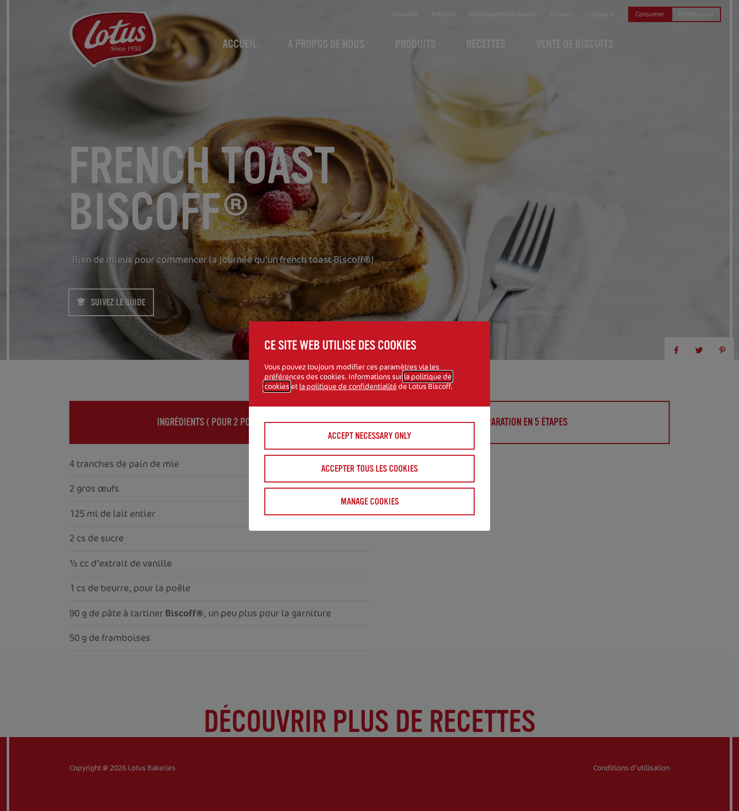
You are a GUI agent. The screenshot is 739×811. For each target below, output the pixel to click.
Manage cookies (370, 501)
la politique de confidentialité (348, 386)
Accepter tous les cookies (369, 469)
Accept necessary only (369, 436)
